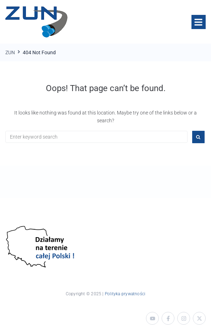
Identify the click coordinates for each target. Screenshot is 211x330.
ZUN (10, 52)
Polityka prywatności (125, 293)
